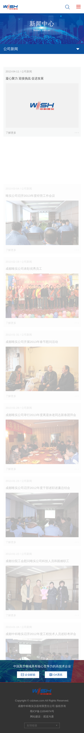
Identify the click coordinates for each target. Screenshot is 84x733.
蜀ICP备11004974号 (42, 711)
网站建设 (35, 716)
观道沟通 (48, 716)
